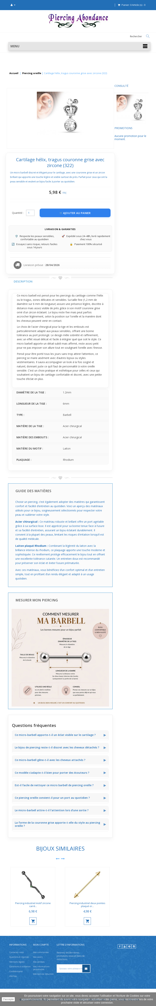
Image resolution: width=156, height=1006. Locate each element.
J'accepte (8, 999)
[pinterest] (129, 946)
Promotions (17, 131)
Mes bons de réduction (43, 974)
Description (58, 281)
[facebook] (120, 946)
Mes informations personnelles (41, 967)
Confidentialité (16, 971)
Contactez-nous (16, 952)
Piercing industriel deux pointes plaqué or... (123, 904)
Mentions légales (17, 961)
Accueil (13, 73)
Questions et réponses (19, 956)
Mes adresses (39, 961)
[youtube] (124, 946)
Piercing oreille (31, 73)
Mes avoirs (38, 956)
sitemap (13, 976)
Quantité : (53, 213)
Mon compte (41, 944)
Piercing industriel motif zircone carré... (68, 904)
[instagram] (134, 946)
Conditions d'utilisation (20, 966)
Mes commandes (41, 952)
